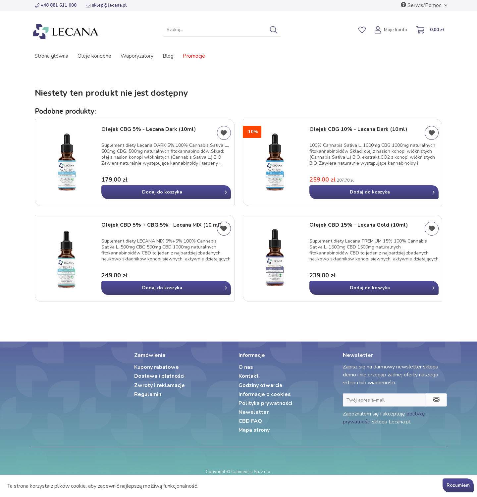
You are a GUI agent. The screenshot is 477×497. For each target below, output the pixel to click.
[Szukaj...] (222, 29)
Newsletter (253, 412)
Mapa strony (254, 430)
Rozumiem (458, 485)
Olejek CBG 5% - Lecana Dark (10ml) (148, 129)
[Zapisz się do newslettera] (436, 400)
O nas (245, 367)
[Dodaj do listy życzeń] (224, 133)
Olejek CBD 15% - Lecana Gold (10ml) (358, 225)
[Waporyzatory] (137, 56)
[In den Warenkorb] (166, 192)
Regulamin (147, 394)
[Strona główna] (51, 56)
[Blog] (168, 56)
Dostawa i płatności (159, 376)
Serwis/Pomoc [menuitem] (422, 5)
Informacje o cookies (264, 394)
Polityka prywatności (265, 403)
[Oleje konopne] (94, 56)
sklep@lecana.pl (106, 5)
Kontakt (248, 376)
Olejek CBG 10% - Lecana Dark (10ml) (358, 129)
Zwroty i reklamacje (159, 385)
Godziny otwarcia (260, 385)
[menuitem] (222, 29)
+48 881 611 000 (56, 5)
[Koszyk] (430, 30)
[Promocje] (194, 56)
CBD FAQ (250, 421)
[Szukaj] (274, 29)
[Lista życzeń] (362, 29)
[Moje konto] (391, 30)
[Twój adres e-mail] (384, 400)
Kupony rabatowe (156, 367)
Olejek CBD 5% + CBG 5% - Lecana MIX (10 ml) (161, 225)
